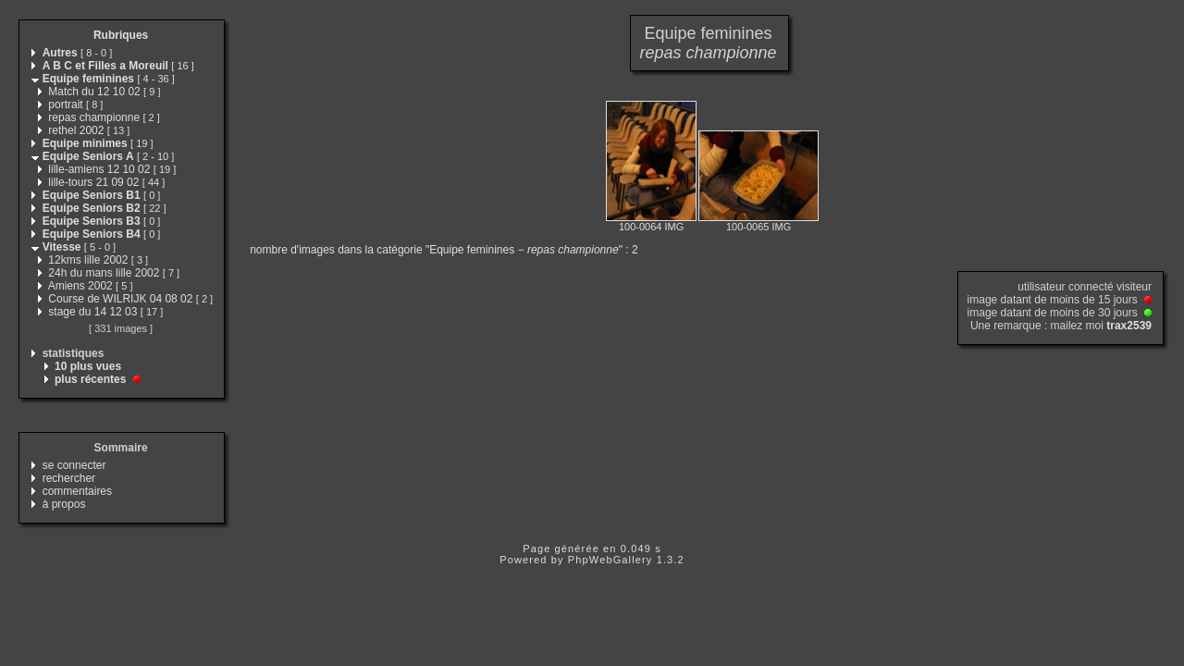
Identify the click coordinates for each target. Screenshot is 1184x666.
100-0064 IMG (651, 226)
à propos (64, 504)
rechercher (69, 478)
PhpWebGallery (610, 559)
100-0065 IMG (758, 226)
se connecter (74, 465)
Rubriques (120, 35)
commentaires (77, 491)
